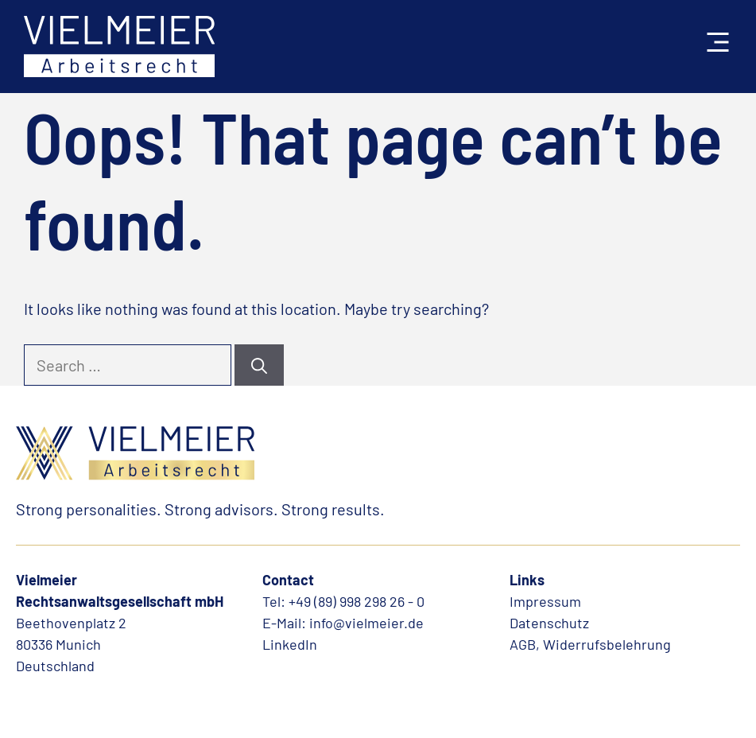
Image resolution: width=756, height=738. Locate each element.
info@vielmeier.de (366, 622)
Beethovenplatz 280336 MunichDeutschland (71, 644)
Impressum (545, 601)
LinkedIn (289, 644)
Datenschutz (549, 622)
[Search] (259, 365)
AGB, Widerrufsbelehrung (590, 644)
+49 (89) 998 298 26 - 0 (357, 601)
